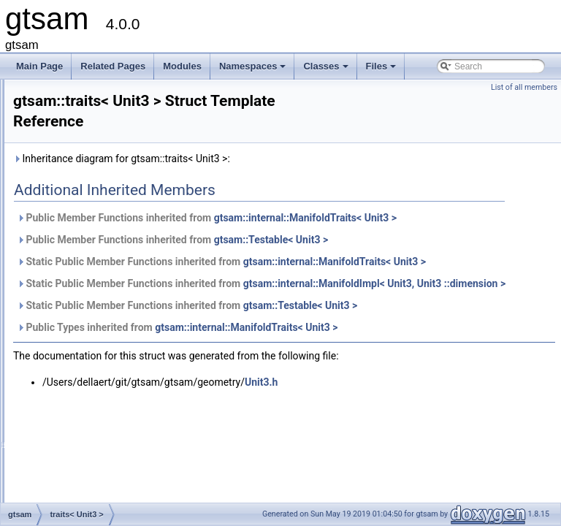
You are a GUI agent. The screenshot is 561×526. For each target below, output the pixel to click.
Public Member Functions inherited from (371, 226)
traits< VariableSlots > (102, 347)
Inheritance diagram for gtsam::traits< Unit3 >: (304, 158)
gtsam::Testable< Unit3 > (454, 256)
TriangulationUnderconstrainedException (139, 475)
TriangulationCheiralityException (123, 411)
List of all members (524, 87)
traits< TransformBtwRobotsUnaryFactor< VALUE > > (163, 267)
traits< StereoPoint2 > (102, 122)
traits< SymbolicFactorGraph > (119, 250)
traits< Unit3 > (87, 299)
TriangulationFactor (97, 427)
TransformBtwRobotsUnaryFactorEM (131, 395)
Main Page (39, 66)
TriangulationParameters (108, 443)
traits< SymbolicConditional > (116, 202)
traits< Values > (90, 315)
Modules (182, 66)
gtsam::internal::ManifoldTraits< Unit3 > (290, 294)
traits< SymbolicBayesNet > (113, 154)
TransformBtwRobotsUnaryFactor (125, 379)
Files (382, 70)
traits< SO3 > (86, 90)
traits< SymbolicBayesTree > (116, 170)
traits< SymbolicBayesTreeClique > (128, 186)
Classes (326, 70)
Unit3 (70, 492)
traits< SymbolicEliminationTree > (125, 218)
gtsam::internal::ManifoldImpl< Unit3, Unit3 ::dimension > (330, 332)
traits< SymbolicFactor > (107, 234)
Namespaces (254, 70)
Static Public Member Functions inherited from (311, 286)
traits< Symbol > (91, 138)
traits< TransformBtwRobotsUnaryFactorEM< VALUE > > (170, 283)
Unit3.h (443, 430)
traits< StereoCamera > (105, 106)
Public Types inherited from (359, 375)
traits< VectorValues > (102, 363)
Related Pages (112, 66)
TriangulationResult (97, 459)
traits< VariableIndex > (103, 331)
